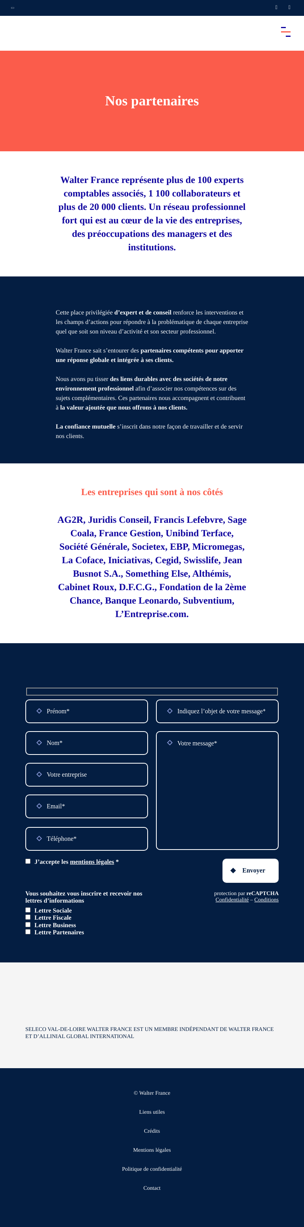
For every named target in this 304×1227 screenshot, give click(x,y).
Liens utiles (152, 1112)
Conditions (267, 900)
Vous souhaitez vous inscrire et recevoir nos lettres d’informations (83, 897)
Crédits (152, 1131)
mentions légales (92, 862)
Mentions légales (152, 1150)
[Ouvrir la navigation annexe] (12, 8)
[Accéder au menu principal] (286, 31)
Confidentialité (232, 900)
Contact (152, 1188)
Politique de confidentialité (152, 1169)
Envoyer (253, 870)
